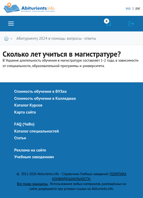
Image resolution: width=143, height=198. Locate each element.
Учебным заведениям (34, 156)
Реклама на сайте (30, 150)
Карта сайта (25, 112)
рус (137, 8)
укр (128, 8)
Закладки (108, 23)
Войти (131, 23)
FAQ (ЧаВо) (24, 124)
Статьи (20, 137)
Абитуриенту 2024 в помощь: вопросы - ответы (56, 38)
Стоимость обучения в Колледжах (45, 98)
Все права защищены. (32, 184)
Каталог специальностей (36, 131)
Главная (7, 38)
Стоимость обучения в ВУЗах (40, 91)
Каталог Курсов (28, 105)
